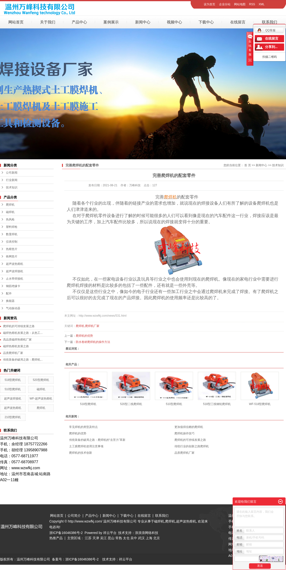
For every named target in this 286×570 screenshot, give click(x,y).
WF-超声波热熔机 (41, 398)
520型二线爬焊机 (131, 404)
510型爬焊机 (13, 389)
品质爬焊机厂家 (13, 353)
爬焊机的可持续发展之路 (19, 326)
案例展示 (111, 22)
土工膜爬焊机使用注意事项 (86, 446)
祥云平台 (110, 533)
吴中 (133, 538)
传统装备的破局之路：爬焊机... (23, 359)
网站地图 (239, 4)
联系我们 (269, 22)
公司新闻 (11, 172)
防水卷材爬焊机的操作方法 (93, 342)
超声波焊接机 (14, 271)
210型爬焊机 (13, 417)
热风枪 (10, 219)
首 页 (247, 165)
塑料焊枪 (11, 227)
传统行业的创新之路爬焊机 (191, 446)
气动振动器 (13, 308)
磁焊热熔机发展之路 (16, 346)
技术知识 (11, 187)
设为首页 (209, 4)
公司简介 (74, 515)
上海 (149, 538)
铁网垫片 (11, 256)
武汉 (141, 538)
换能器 (10, 301)
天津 (95, 538)
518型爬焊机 (13, 380)
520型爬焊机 (41, 380)
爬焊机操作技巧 (184, 433)
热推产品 (56, 538)
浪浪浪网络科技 (146, 533)
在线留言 (237, 22)
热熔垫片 (11, 249)
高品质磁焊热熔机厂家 (17, 339)
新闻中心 (142, 22)
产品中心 (79, 22)
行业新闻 (11, 180)
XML (262, 4)
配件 (9, 293)
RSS (252, 4)
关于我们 (47, 22)
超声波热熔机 (14, 264)
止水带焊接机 (14, 278)
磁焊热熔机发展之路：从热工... (23, 333)
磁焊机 (10, 212)
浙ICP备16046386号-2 (66, 533)
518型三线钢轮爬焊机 (217, 404)
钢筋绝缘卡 (13, 286)
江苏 (88, 538)
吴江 (103, 538)
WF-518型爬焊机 (260, 404)
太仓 (126, 538)
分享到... (271, 47)
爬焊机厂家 (92, 326)
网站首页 (16, 22)
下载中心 (206, 22)
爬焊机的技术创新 (80, 452)
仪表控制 (11, 241)
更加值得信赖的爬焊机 (188, 427)
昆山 (111, 538)
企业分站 (224, 4)
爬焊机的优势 (84, 335)
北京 (156, 538)
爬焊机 (10, 204)
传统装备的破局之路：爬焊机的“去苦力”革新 (97, 440)
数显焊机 (11, 234)
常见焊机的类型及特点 (83, 427)
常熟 (118, 538)
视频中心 (174, 22)
